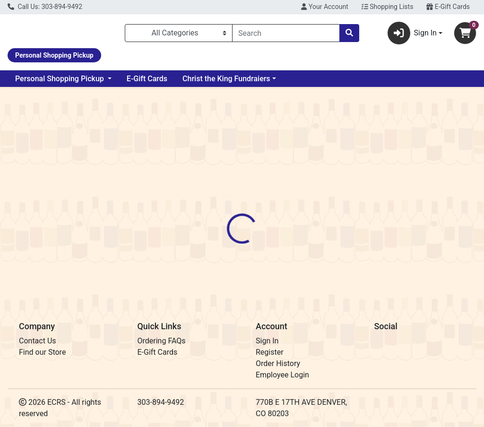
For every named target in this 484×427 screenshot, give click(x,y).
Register (270, 352)
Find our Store (42, 352)
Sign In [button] (412, 35)
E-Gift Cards (448, 6)
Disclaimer (269, 212)
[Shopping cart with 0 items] (465, 35)
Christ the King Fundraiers (226, 82)
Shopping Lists (388, 6)
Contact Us (37, 340)
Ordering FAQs (162, 340)
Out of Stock (410, 160)
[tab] (227, 212)
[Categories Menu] (179, 35)
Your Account (324, 6)
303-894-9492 (161, 402)
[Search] (286, 35)
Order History (278, 363)
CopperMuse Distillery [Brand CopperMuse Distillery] (330, 247)
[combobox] (286, 35)
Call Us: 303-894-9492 (45, 6)
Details (227, 212)
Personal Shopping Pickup (60, 82)
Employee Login (282, 374)
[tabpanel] (343, 256)
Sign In (267, 340)
